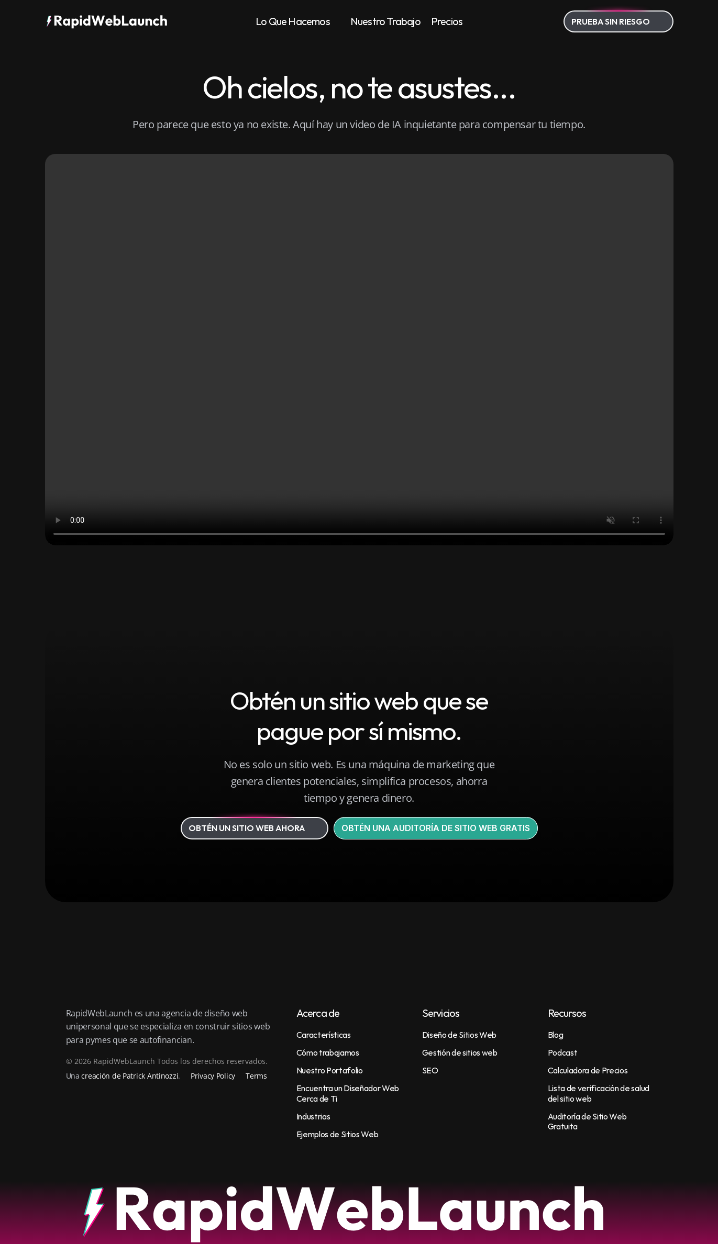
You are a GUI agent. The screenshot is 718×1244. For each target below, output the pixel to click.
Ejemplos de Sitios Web (337, 1134)
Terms (256, 1076)
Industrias (313, 1116)
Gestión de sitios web (460, 1052)
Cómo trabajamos (327, 1052)
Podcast (563, 1052)
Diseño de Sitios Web (459, 1034)
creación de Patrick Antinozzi (129, 1076)
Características (323, 1034)
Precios (446, 21)
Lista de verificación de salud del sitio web (599, 1093)
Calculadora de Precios (588, 1070)
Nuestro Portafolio (329, 1070)
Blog (556, 1034)
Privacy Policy (213, 1076)
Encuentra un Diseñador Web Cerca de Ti (348, 1093)
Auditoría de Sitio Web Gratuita (588, 1121)
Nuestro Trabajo (385, 21)
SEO (430, 1070)
